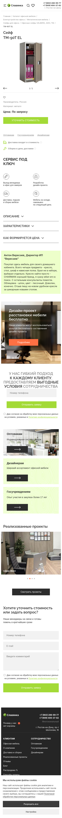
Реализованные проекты (15, 757)
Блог (5, 766)
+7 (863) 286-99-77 (52, 3)
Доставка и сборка (12, 752)
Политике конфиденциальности (42, 417)
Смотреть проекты (31, 591)
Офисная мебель (11, 743)
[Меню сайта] (5, 5)
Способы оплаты (11, 774)
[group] (31, 62)
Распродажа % (10, 770)
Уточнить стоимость (26, 120)
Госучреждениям (25, 135)
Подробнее (23, 342)
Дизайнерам (43, 135)
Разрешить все (31, 804)
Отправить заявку (31, 404)
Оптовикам (8, 135)
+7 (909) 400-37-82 (52, 5)
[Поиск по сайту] (28, 5)
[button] (5, 88)
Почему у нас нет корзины (9, 724)
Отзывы (7, 761)
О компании (9, 748)
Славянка (15, 5)
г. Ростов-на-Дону (53, 8)
